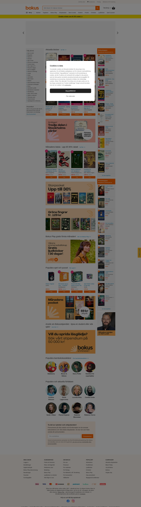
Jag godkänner (70, 91)
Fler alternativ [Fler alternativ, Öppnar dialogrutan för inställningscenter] (70, 96)
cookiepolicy (67, 85)
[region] (70, 81)
